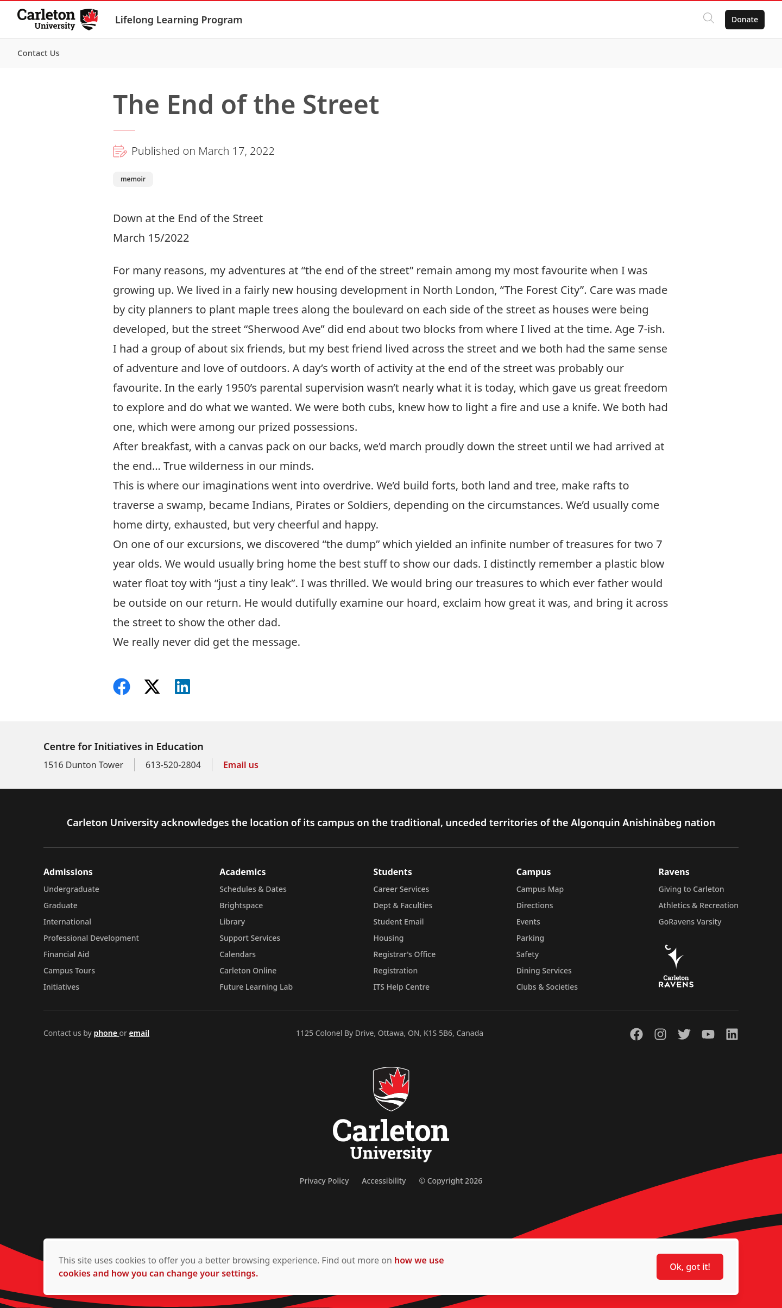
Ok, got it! (690, 1267)
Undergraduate (71, 889)
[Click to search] (708, 19)
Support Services (249, 938)
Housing (389, 938)
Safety (527, 954)
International (67, 921)
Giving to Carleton (691, 889)
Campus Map (540, 889)
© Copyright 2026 (450, 1180)
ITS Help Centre (402, 987)
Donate (744, 19)
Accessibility (384, 1180)
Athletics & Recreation (699, 905)
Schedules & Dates (253, 889)
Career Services (402, 889)
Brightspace (241, 905)
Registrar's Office (405, 954)
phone (106, 1033)
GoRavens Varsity (690, 921)
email (139, 1033)
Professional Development (91, 938)
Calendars (237, 954)
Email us (240, 765)
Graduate (60, 905)
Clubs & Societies (547, 987)
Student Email (399, 921)
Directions (534, 905)
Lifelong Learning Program (179, 19)
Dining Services (544, 970)
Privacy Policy (324, 1180)
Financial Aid (66, 954)
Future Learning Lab (256, 987)
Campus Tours (69, 970)
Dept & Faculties (403, 905)
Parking (530, 938)
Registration (396, 970)
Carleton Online (247, 970)
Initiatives (61, 987)
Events (528, 921)
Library (232, 921)
